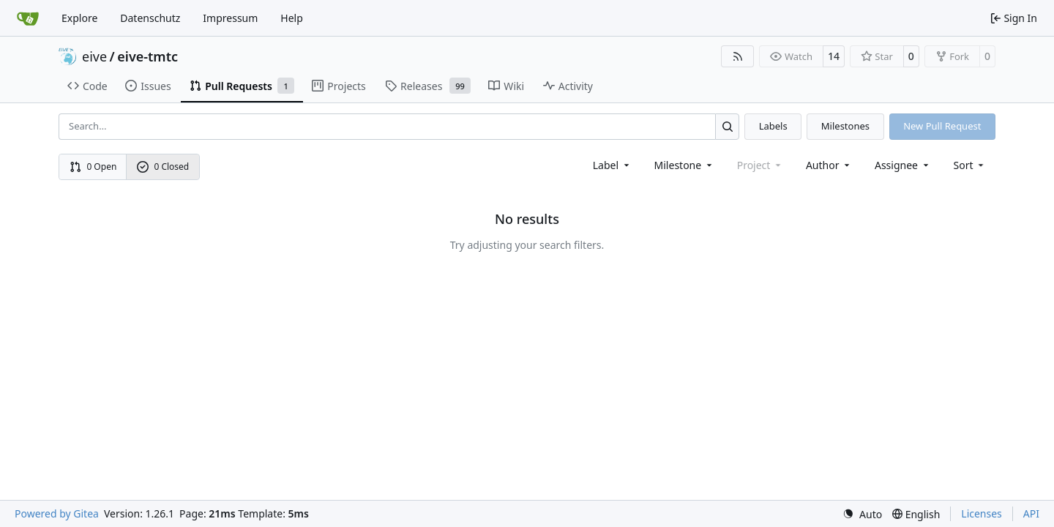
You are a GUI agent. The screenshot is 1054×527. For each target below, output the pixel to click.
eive (94, 56)
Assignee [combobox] (903, 165)
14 (834, 56)
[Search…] (727, 126)
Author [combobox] (829, 165)
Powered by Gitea (57, 513)
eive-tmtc (147, 56)
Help (291, 18)
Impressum (230, 18)
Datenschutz (150, 18)
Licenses (981, 513)
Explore (79, 18)
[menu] (970, 165)
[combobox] (612, 165)
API (1031, 513)
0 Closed (163, 166)
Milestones (845, 125)
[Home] (27, 18)
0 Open (93, 166)
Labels (773, 125)
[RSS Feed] (738, 56)
